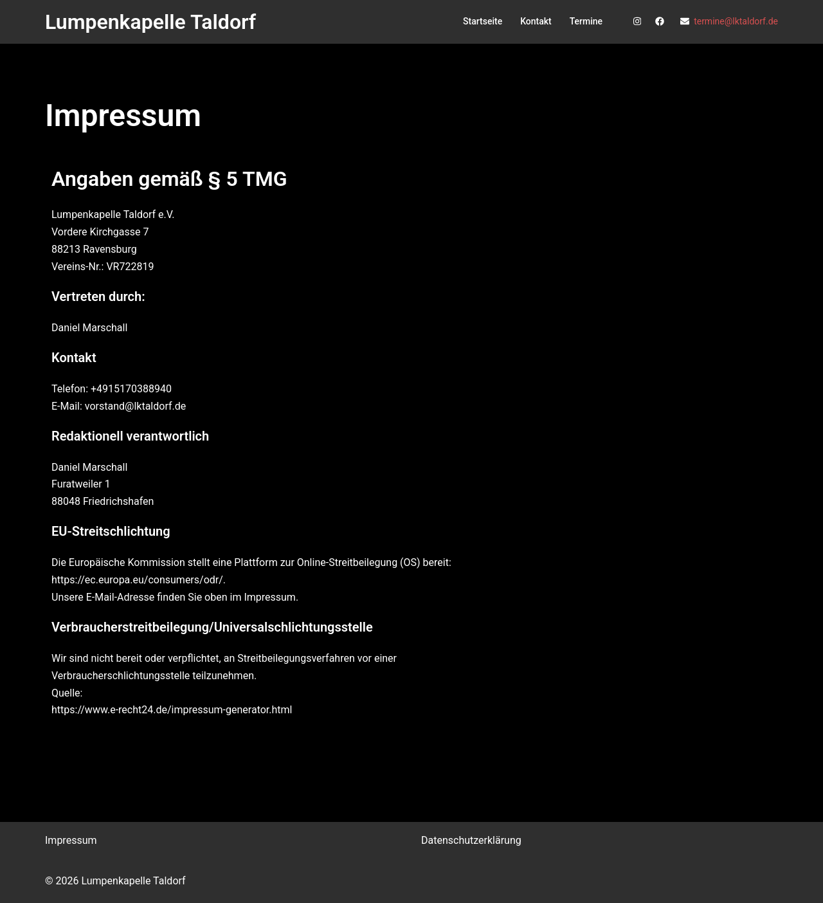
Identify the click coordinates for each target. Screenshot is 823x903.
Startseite (482, 21)
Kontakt (536, 21)
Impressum (71, 840)
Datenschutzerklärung (471, 840)
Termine (586, 21)
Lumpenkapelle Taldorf (150, 22)
